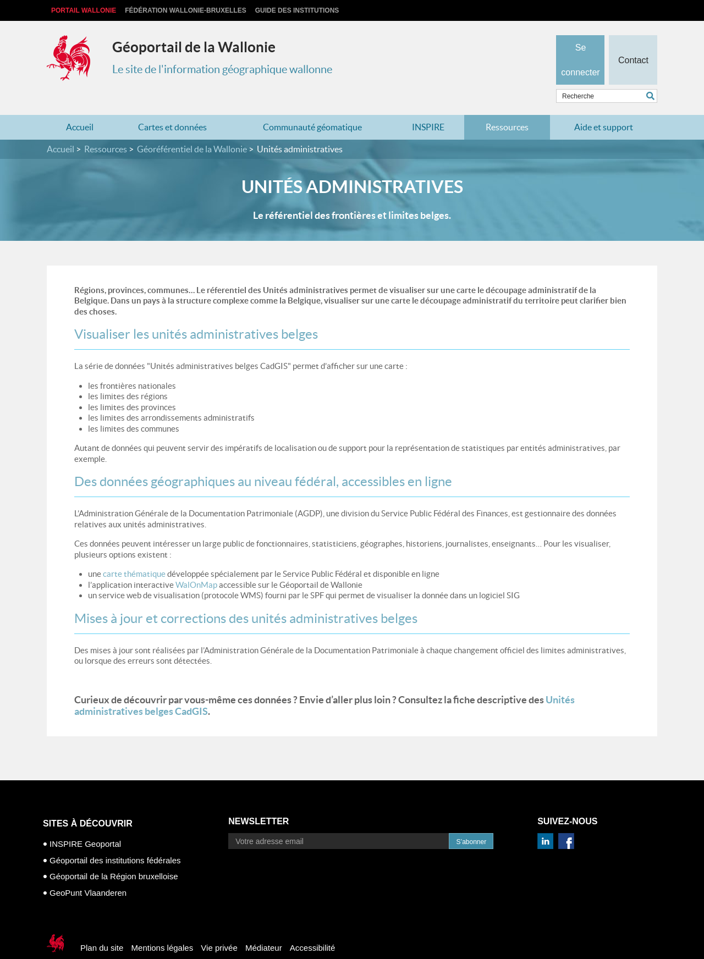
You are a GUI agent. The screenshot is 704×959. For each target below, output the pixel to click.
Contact (633, 42)
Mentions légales (162, 926)
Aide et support (603, 106)
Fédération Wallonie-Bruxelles (185, 10)
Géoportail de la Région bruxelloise (114, 854)
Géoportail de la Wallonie (194, 47)
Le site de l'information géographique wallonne (222, 69)
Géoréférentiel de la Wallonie (192, 128)
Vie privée (219, 926)
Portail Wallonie (83, 10)
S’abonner (471, 820)
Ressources (507, 106)
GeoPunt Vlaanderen (88, 870)
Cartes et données (172, 106)
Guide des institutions (297, 10)
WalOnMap (196, 562)
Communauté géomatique (312, 106)
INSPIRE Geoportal (85, 822)
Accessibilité (313, 926)
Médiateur (263, 926)
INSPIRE (428, 106)
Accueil (80, 106)
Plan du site (101, 926)
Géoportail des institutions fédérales (115, 838)
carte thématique (134, 552)
